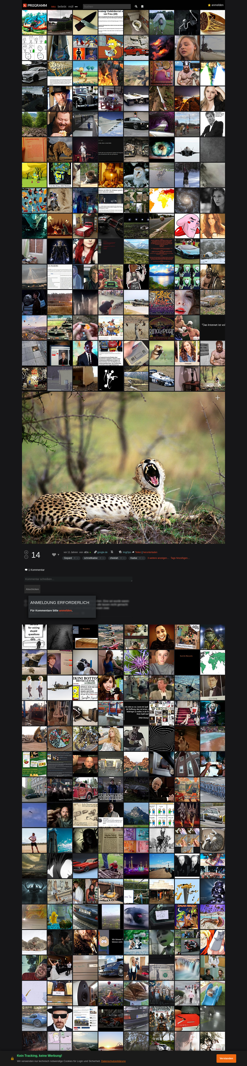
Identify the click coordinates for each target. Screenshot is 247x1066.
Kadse (133, 558)
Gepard (68, 558)
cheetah (114, 558)
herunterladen (150, 552)
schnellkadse (90, 558)
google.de (102, 552)
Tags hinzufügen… (180, 558)
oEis (86, 552)
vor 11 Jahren (71, 552)
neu (53, 6)
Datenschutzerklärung (113, 1061)
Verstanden (226, 1058)
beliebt (62, 6)
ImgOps (127, 552)
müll (70, 6)
